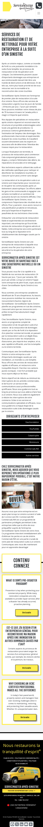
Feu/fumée (34, 429)
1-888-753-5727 (23, 800)
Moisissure (34, 442)
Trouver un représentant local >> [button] (21, 791)
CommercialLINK (32, 449)
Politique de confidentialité (26, 758)
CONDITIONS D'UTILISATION (17, 761)
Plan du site (8, 758)
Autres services (32, 455)
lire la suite (26, 612)
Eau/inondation (32, 422)
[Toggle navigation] (39, 13)
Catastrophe (33, 435)
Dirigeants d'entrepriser (22, 416)
